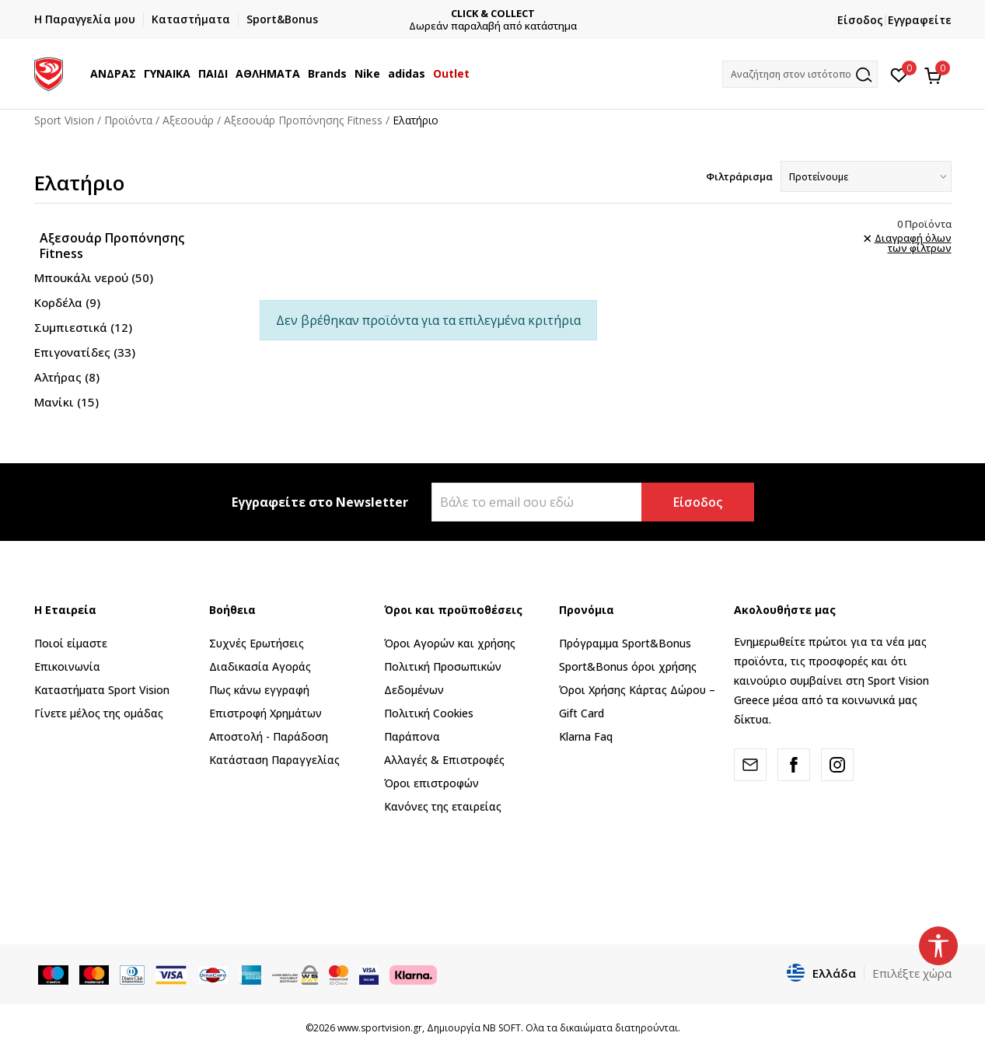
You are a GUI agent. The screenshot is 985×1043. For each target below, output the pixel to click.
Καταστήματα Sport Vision (101, 689)
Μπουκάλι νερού (93, 277)
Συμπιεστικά (83, 327)
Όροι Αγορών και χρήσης (449, 643)
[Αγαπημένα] (899, 73)
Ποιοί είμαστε (70, 643)
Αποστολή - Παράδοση (268, 736)
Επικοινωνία (67, 666)
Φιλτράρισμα (739, 176)
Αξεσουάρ (188, 120)
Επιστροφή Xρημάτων (265, 713)
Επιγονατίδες (84, 352)
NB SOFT (502, 1027)
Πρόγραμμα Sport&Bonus (625, 643)
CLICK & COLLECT (493, 13)
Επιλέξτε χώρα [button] (912, 973)
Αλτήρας (67, 377)
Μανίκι (66, 402)
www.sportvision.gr (379, 1027)
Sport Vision (64, 120)
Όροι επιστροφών (431, 783)
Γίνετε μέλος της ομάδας (98, 713)
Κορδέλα (67, 302)
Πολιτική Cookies (428, 713)
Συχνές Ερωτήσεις (256, 643)
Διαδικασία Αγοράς (260, 666)
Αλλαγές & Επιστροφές (444, 759)
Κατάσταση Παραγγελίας (274, 759)
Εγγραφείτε (920, 19)
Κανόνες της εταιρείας (442, 806)
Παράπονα (412, 736)
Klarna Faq (586, 736)
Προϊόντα (128, 120)
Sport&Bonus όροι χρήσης (628, 666)
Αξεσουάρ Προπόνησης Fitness (303, 120)
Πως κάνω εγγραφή (259, 689)
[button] (800, 74)
